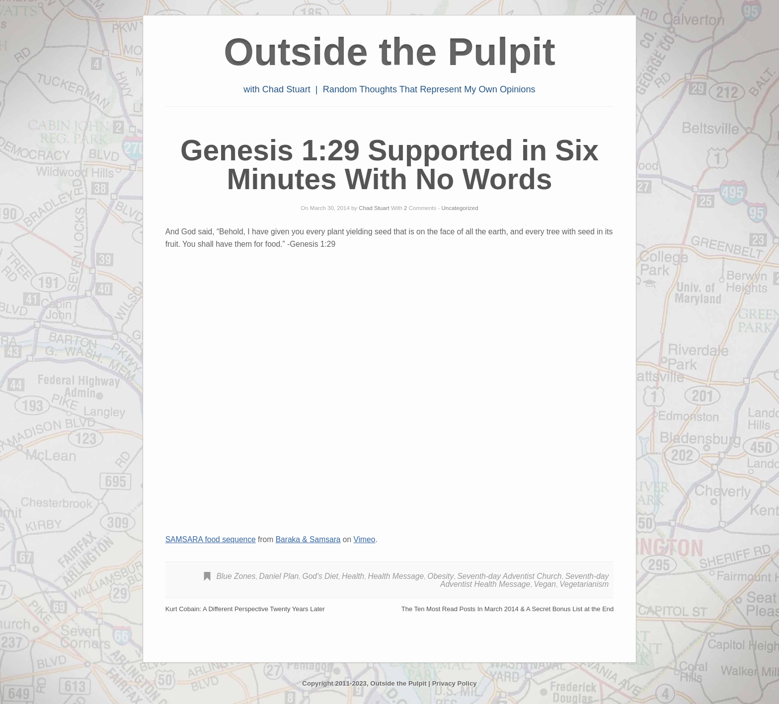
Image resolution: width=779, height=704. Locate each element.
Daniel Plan (279, 576)
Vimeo (365, 539)
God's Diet (320, 576)
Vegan (545, 584)
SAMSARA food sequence (210, 539)
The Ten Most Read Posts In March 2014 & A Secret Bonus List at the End (507, 609)
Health (353, 576)
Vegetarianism (584, 584)
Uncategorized (460, 208)
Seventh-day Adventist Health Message (524, 580)
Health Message (396, 576)
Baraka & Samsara (308, 539)
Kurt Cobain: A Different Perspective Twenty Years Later (245, 609)
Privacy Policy (454, 683)
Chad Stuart (374, 208)
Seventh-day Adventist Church (509, 576)
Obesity (440, 576)
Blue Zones (235, 576)
